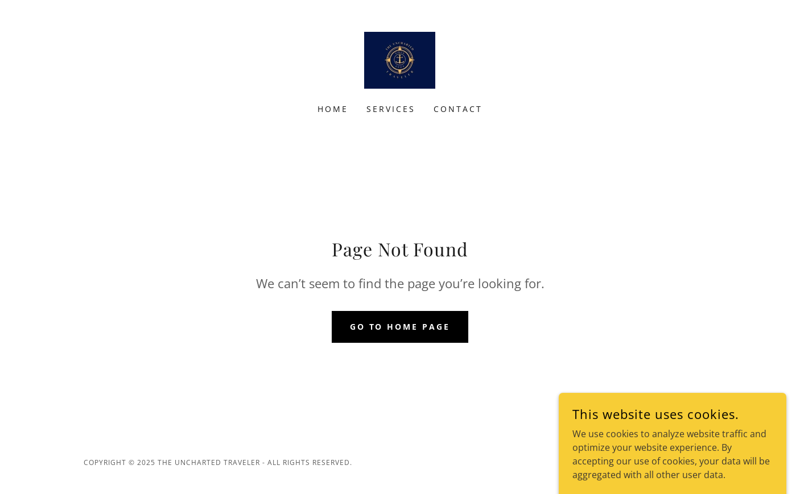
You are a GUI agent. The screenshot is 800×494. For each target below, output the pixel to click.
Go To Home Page (400, 326)
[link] (399, 59)
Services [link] (390, 108)
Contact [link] (458, 108)
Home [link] (332, 108)
